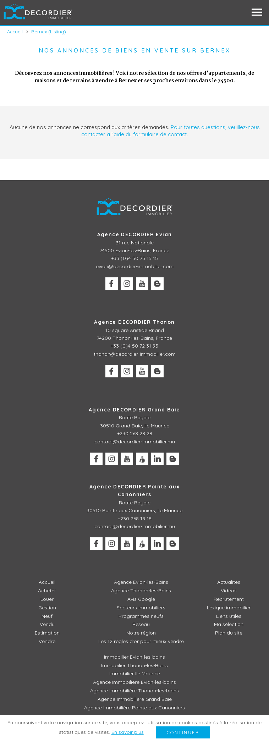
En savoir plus (127, 732)
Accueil (47, 582)
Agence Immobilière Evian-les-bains (134, 682)
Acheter (47, 590)
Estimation (47, 633)
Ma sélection (228, 624)
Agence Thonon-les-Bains (141, 590)
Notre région (141, 633)
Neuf (47, 616)
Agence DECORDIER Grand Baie (134, 409)
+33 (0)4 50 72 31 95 (134, 346)
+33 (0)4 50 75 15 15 (134, 258)
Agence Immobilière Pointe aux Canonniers (134, 707)
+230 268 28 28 (134, 433)
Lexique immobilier (229, 607)
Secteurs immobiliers (141, 607)
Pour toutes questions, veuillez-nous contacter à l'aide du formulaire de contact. (170, 131)
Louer (47, 599)
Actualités (228, 582)
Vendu (47, 624)
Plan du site (228, 633)
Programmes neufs (141, 616)
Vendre (47, 641)
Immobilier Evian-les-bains (134, 657)
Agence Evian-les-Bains (141, 582)
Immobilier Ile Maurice (134, 673)
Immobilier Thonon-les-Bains (134, 665)
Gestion (47, 607)
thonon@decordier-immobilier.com (135, 354)
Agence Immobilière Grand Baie (135, 699)
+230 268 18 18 (135, 518)
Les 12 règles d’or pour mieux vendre (141, 641)
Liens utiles (228, 616)
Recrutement (229, 599)
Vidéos (229, 590)
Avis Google (141, 599)
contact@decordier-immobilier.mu (134, 441)
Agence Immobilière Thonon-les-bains (134, 690)
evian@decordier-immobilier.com (135, 266)
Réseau (141, 624)
